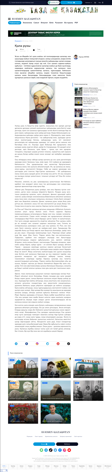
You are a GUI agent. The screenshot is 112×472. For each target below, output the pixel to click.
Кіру (101, 2)
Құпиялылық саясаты (51, 436)
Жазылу (71, 2)
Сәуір (38, 467)
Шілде (64, 467)
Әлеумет (44, 23)
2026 (4, 467)
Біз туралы (68, 23)
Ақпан (21, 467)
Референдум (14, 23)
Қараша (99, 467)
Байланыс (67, 444)
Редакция (29, 436)
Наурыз (30, 467)
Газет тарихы (39, 436)
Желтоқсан (107, 467)
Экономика (27, 23)
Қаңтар (13, 467)
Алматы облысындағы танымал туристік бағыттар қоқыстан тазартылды (92, 90)
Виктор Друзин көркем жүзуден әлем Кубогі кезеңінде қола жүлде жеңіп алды (92, 112)
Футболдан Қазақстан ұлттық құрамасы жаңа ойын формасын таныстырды (91, 100)
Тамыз (73, 467)
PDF (76, 23)
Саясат (36, 23)
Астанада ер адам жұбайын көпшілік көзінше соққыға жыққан (92, 122)
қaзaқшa (88, 2)
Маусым (56, 467)
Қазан (90, 467)
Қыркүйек (82, 467)
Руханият (59, 23)
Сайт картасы (78, 436)
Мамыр (47, 467)
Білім (51, 23)
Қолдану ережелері (66, 436)
